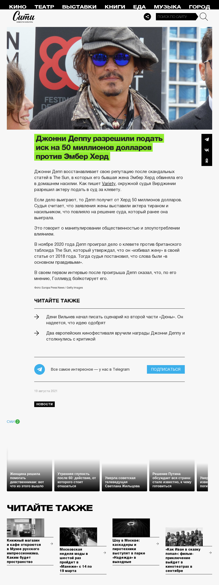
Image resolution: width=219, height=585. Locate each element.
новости (44, 404)
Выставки (79, 7)
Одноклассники (206, 160)
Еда (139, 7)
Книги (115, 7)
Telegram (206, 139)
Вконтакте (206, 150)
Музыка (167, 7)
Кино (17, 7)
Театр (44, 7)
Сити (24, 17)
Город (199, 7)
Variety (108, 183)
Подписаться (166, 369)
